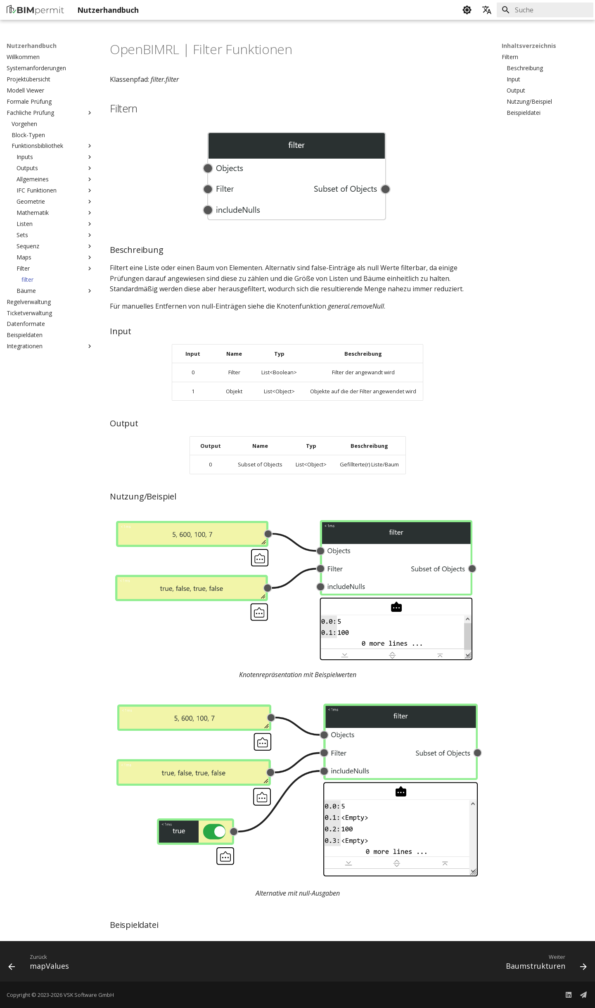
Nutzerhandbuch (32, 46)
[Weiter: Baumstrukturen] (543, 964)
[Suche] (545, 9)
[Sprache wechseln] (487, 10)
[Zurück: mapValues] (41, 964)
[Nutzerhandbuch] (35, 10)
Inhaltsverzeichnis (529, 46)
